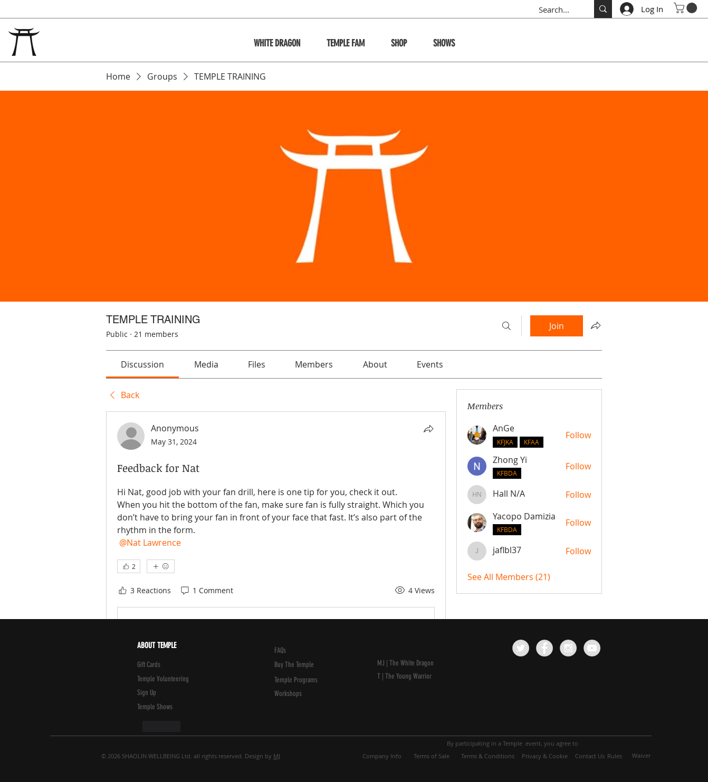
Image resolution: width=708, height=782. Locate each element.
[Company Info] (382, 756)
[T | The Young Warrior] (428, 676)
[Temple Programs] (299, 680)
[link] (142, 364)
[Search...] (555, 10)
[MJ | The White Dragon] (428, 663)
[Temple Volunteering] (188, 679)
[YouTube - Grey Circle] (591, 648)
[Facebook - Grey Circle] (544, 648)
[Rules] (614, 756)
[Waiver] (641, 755)
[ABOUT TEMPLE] (186, 645)
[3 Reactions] (144, 590)
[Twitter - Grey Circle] (520, 648)
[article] (276, 576)
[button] (687, 8)
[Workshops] (299, 694)
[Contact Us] (589, 756)
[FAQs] (299, 650)
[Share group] (595, 325)
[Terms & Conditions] (487, 756)
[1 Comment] (206, 590)
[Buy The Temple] (301, 665)
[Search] (506, 325)
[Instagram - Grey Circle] (568, 648)
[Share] (428, 428)
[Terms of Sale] (431, 756)
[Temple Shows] (162, 707)
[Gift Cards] (162, 665)
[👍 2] (128, 566)
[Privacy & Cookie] (544, 756)
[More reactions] (161, 566)
